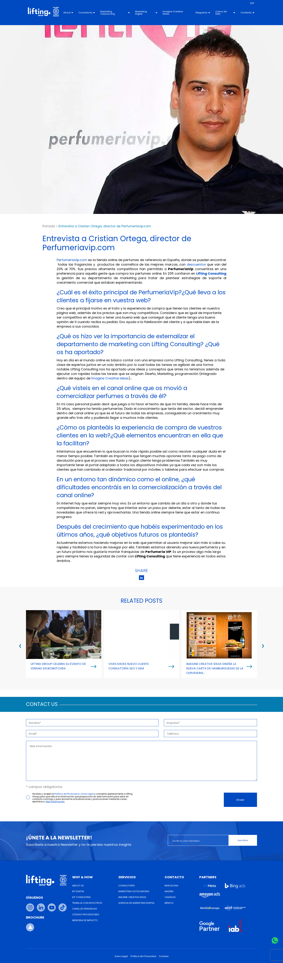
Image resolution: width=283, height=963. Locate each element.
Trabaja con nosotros (87, 903)
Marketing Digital (146, 13)
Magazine (203, 12)
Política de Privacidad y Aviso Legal (74, 793)
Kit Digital (78, 891)
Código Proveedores (85, 914)
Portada (48, 226)
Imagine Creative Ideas (173, 13)
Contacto (247, 12)
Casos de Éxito (225, 13)
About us (78, 885)
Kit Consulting (81, 897)
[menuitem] (252, 3)
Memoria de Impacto (85, 920)
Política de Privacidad (143, 956)
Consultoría (87, 12)
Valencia (170, 897)
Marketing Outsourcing (115, 13)
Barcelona (171, 885)
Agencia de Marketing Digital (136, 903)
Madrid (169, 891)
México (169, 903)
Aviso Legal (121, 956)
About (68, 12)
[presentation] (20, 645)
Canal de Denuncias (84, 908)
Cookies (164, 956)
